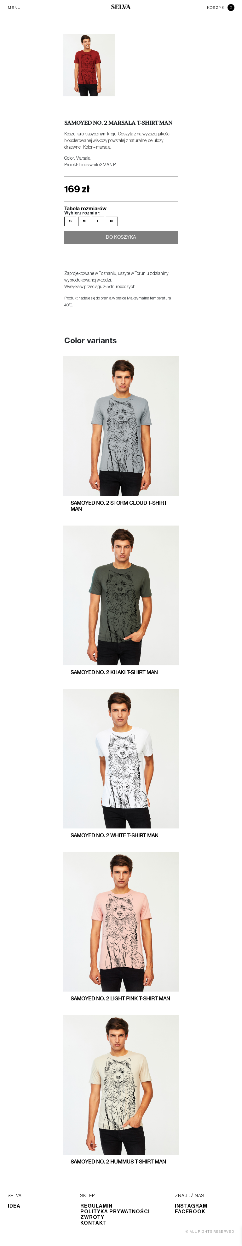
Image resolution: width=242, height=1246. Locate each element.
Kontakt (93, 1223)
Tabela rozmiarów (85, 208)
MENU (14, 7)
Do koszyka (121, 238)
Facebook (190, 1211)
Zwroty (92, 1217)
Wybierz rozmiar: (82, 213)
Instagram (191, 1206)
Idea (14, 1206)
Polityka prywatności (115, 1211)
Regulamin (96, 1206)
